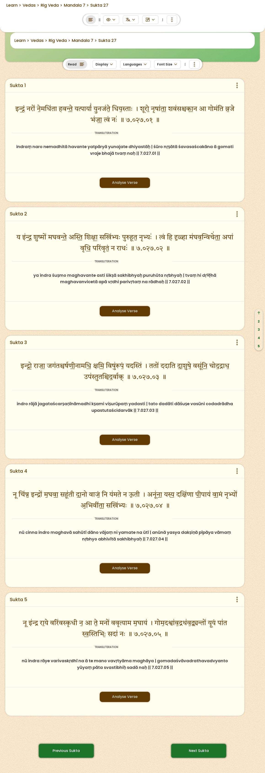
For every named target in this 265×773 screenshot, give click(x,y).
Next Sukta (199, 750)
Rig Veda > (59, 40)
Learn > (21, 40)
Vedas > (39, 40)
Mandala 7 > (84, 40)
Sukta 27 (107, 40)
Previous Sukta (66, 750)
